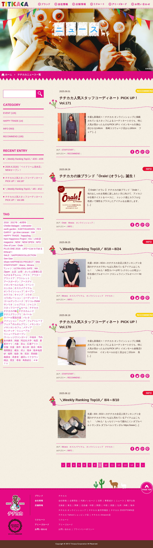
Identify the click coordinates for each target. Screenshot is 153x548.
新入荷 (26, 347)
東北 (70, 505)
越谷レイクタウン (29, 357)
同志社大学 (26, 340)
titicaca (30, 265)
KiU (30, 239)
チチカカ (34, 307)
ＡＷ (35, 360)
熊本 (29, 350)
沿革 (100, 501)
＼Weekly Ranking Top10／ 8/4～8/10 (89, 400)
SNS (37, 262)
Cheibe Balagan (11, 226)
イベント (29, 285)
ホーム (8, 74)
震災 (12, 360)
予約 (40, 337)
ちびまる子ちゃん (12, 275)
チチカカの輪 (10, 311)
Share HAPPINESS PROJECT (19, 262)
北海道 (62, 505)
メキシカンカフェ (12, 327)
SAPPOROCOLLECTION (23, 255)
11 (112, 465)
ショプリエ (19, 304)
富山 (23, 344)
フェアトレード (35, 321)
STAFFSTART (10, 265)
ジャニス (31, 304)
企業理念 (74, 501)
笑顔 (27, 353)
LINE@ (37, 239)
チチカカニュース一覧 (29, 74)
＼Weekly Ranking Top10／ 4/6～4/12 (23, 189)
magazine (8, 242)
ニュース (120, 501)
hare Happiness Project (15, 239)
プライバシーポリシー (84, 529)
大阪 (16, 344)
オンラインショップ (13, 291)
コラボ (28, 294)
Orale (20, 245)
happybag (26, 235)
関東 (76, 505)
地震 (36, 340)
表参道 (15, 357)
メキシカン (35, 324)
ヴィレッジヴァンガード (16, 337)
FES (39, 229)
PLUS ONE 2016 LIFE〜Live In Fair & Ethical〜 (23, 250)
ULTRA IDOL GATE (23, 268)
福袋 (16, 353)
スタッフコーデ (11, 307)
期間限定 (8, 350)
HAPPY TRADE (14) (13, 121)
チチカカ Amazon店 (101, 515)
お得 (20, 271)
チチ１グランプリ (12, 314)
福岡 (10, 353)
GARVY (7, 232)
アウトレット (23, 278)
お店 (14, 271)
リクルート (64, 520)
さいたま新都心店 (33, 271)
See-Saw (8, 258)
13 (125, 465)
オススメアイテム (23, 288)
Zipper (7, 271)
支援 (12, 347)
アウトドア (9, 278)
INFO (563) (8, 128)
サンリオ (8, 304)
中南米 (33, 337)
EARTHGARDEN (26, 229)
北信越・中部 (87, 505)
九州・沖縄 (122, 505)
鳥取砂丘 (27, 360)
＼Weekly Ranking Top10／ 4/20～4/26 (24, 159)
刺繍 (16, 340)
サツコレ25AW (32, 301)
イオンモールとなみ (13, 285)
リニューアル (23, 330)
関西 (98, 505)
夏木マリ (8, 344)
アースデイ (26, 281)
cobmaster (26, 226)
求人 (23, 350)
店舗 (6, 347)
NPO (38, 242)
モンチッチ (9, 330)
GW (33, 232)
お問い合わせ (65, 529)
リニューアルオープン (15, 334)
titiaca (22, 265)
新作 (18, 347)
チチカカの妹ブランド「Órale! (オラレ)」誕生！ (97, 176)
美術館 (34, 353)
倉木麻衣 (8, 340)
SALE (6, 255)
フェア (22, 321)
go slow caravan (21, 232)
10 (106, 465)
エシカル (8, 288)
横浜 (16, 350)
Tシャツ (8, 268)
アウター (36, 275)
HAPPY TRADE (11, 235)
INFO (69, 226)
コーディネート (30, 298)
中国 (106, 505)
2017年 (14, 222)
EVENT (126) (9, 113)
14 (132, 465)
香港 (18, 360)
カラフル (8, 294)
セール (24, 307)
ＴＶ (6, 363)
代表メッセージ (88, 501)
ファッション (10, 321)
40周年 (23, 222)
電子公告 (131, 501)
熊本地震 (37, 350)
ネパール (27, 314)
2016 (6, 222)
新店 (33, 347)
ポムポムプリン (19, 324)
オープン (29, 291)
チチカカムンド (26, 311)
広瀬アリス (32, 344)
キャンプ (18, 294)
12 (119, 465)
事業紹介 (109, 501)
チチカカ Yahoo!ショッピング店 (74, 515)
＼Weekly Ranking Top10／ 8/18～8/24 (90, 249)
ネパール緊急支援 (12, 317)
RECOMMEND (73, 154)
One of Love (10, 245)
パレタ (26, 317)
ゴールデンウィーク (13, 301)
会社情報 (63, 501)
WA (36, 268)
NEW (17, 242)
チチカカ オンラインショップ (72, 510)
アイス (26, 275)
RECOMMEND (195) (13, 136)
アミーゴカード (66, 524)
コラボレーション (12, 298)
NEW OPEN (28, 242)
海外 (132, 505)
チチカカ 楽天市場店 (98, 510)
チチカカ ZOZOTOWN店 (122, 510)
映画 (39, 347)
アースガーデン (11, 281)
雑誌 (6, 360)
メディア (27, 327)
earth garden (10, 229)
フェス (7, 324)
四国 (112, 505)
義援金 (7, 357)
